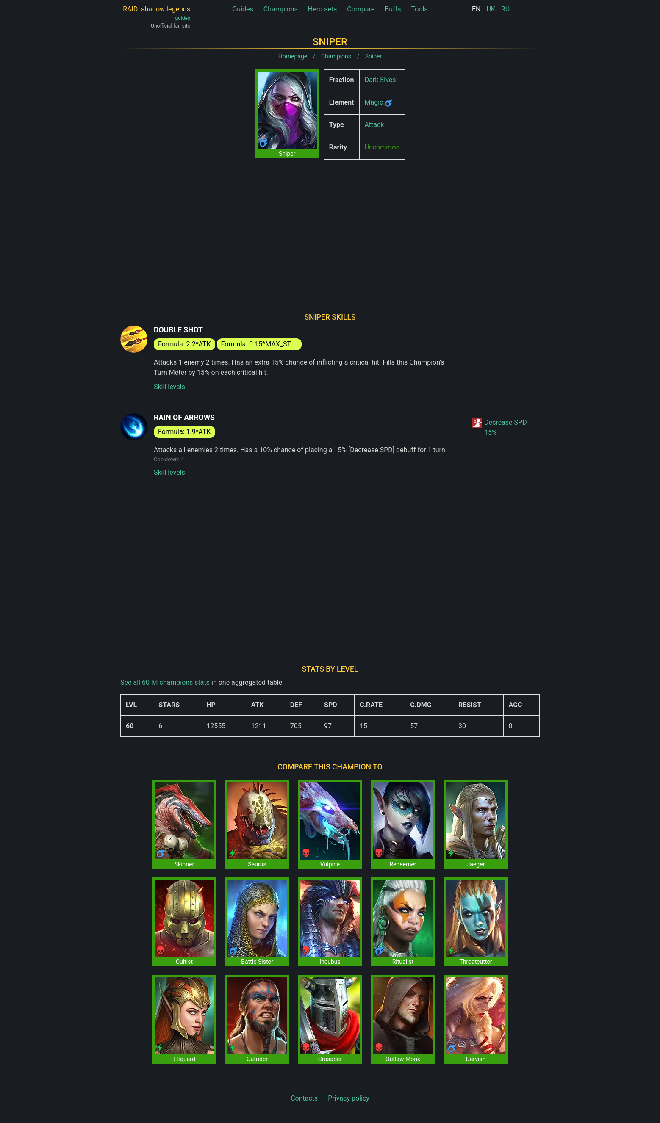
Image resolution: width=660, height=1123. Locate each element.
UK (490, 9)
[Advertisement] (330, 225)
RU (505, 9)
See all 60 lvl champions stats (165, 682)
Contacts (304, 1098)
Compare (360, 9)
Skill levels (169, 387)
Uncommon (382, 147)
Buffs (393, 9)
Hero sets (322, 9)
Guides (242, 9)
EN (476, 9)
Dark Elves (380, 80)
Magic (374, 102)
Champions (280, 9)
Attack (374, 125)
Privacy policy (348, 1098)
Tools (419, 9)
